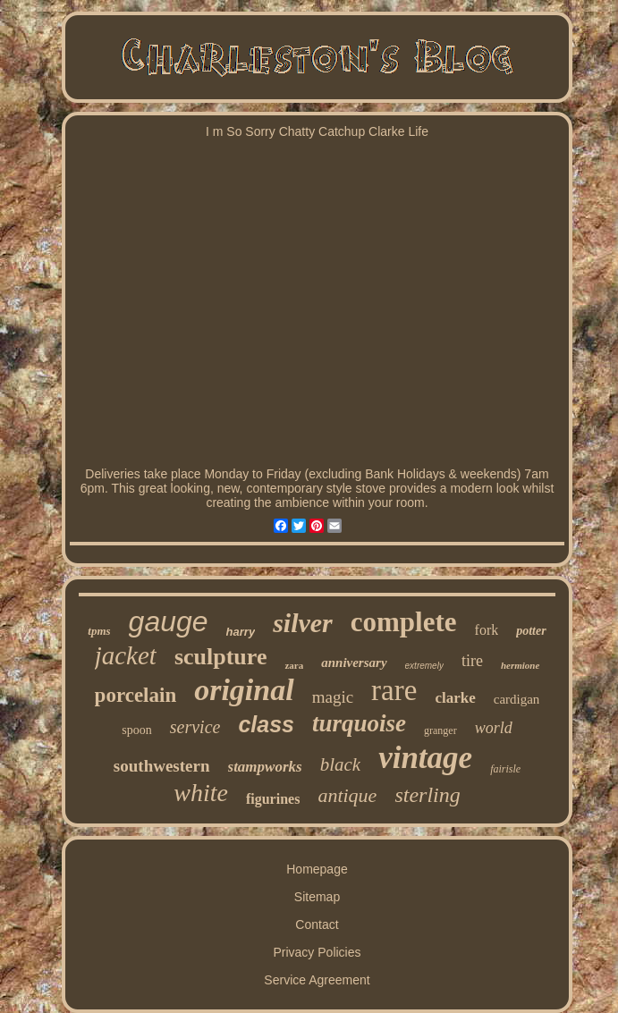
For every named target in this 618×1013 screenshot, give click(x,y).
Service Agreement (316, 980)
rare (394, 690)
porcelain (136, 695)
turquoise (359, 723)
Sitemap (317, 897)
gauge (168, 621)
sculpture (220, 657)
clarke (455, 697)
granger (440, 730)
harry (241, 631)
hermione (520, 665)
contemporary (284, 488)
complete (404, 621)
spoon (136, 730)
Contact (316, 924)
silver (303, 622)
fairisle (505, 769)
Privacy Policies (316, 952)
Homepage (317, 869)
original (243, 689)
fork (487, 629)
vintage (425, 757)
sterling (427, 794)
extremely (424, 666)
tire (472, 661)
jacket (126, 655)
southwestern (162, 765)
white (201, 792)
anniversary (353, 662)
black (340, 764)
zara (293, 665)
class (266, 724)
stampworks (265, 766)
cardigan (517, 699)
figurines (273, 798)
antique (347, 795)
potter (531, 630)
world (493, 728)
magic (332, 697)
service (195, 727)
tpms (99, 630)
